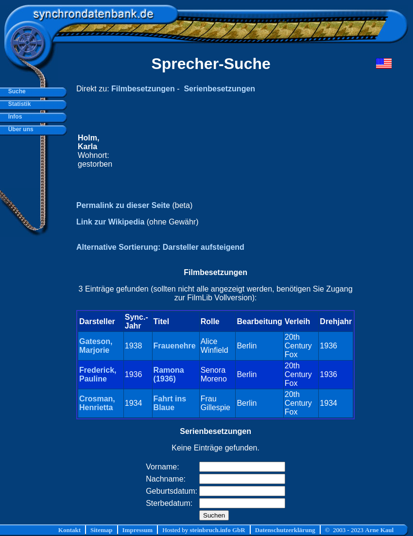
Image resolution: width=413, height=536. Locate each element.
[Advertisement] (233, 151)
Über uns (19, 129)
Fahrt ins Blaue (170, 403)
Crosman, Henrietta (97, 403)
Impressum (137, 530)
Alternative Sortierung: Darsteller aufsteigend (160, 247)
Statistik (18, 104)
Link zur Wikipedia (110, 222)
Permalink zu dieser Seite (123, 205)
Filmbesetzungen (143, 89)
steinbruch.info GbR (217, 530)
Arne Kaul (379, 530)
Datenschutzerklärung (285, 530)
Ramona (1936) (169, 374)
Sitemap (101, 530)
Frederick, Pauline (97, 374)
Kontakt (69, 530)
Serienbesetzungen (219, 89)
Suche (15, 91)
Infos (13, 116)
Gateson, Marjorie (95, 345)
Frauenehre (175, 346)
